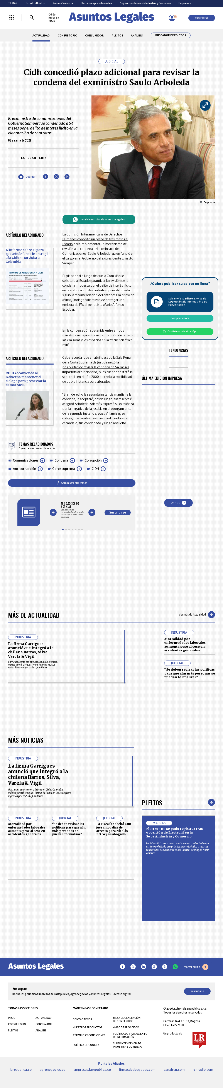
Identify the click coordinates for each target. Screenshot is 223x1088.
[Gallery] (72, 510)
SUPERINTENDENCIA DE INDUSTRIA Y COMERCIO (127, 1045)
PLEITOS (117, 35)
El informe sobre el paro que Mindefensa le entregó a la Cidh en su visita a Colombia (27, 256)
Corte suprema (63, 469)
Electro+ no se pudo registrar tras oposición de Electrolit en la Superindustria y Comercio (174, 833)
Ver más (178, 503)
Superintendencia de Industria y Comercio (145, 3)
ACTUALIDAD (41, 35)
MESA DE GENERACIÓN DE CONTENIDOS (126, 1019)
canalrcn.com (174, 1070)
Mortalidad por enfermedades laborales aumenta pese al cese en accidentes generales (185, 644)
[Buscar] (31, 18)
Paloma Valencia (63, 3)
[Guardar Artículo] (26, 177)
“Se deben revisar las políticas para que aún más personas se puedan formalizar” (189, 673)
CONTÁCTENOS (82, 1019)
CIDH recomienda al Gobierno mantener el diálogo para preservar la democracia (26, 379)
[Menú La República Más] (11, 18)
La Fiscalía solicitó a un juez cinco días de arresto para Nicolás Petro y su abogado (113, 829)
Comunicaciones (25, 460)
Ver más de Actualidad (197, 614)
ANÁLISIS (137, 35)
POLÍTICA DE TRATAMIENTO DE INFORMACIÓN (130, 1035)
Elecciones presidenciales (96, 3)
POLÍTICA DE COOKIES (86, 1045)
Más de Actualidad (33, 614)
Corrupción (93, 460)
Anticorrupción (24, 469)
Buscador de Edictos (170, 35)
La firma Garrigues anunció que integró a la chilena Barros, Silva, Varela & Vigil (31, 650)
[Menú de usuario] (172, 18)
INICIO (11, 1018)
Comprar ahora (180, 318)
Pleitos (152, 802)
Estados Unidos (35, 3)
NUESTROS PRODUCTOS (87, 1027)
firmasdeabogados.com (137, 1070)
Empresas (185, 3)
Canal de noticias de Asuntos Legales (99, 219)
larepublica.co (21, 1070)
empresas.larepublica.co (92, 1070)
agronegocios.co (52, 1070)
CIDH (95, 469)
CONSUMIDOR (94, 35)
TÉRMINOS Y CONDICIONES (89, 1035)
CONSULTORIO (67, 35)
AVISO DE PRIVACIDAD (126, 1027)
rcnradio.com (203, 1070)
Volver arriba (196, 967)
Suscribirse (201, 17)
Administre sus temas (71, 482)
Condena (61, 460)
